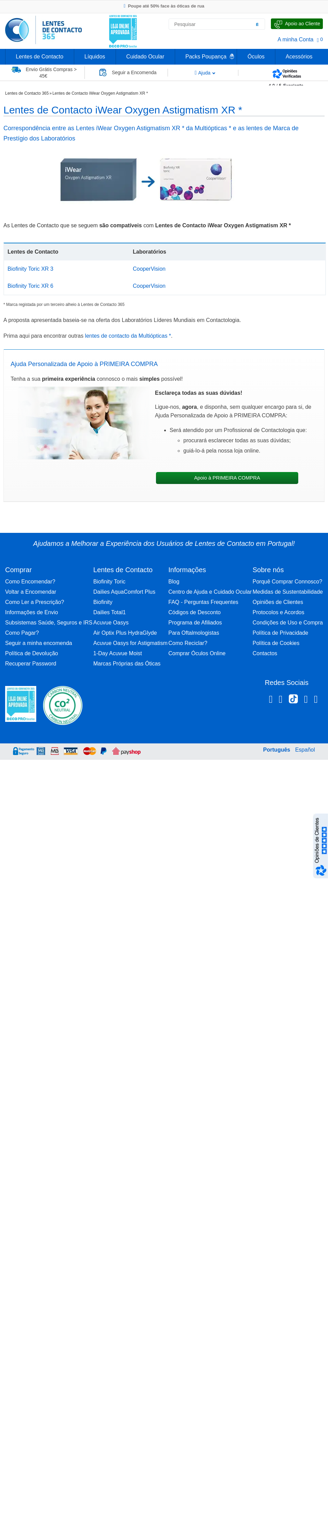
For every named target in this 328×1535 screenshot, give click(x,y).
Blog (173, 581)
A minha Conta (296, 39)
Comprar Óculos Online (196, 653)
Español (305, 750)
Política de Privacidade (280, 633)
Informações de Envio (31, 612)
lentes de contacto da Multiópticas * (127, 336)
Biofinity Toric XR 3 (30, 269)
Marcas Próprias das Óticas (127, 663)
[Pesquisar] (257, 24)
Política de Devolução (31, 653)
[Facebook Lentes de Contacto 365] (271, 700)
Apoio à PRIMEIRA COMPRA (227, 478)
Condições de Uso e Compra (287, 622)
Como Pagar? (22, 633)
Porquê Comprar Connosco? (287, 581)
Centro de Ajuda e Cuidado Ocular (210, 592)
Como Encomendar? (30, 581)
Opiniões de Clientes (277, 602)
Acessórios (299, 56)
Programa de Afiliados (195, 622)
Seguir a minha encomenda (38, 643)
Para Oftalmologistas (193, 633)
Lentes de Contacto (39, 56)
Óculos (256, 56)
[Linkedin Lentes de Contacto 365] (306, 700)
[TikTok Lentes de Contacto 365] (293, 701)
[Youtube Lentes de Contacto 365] (316, 700)
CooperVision (149, 269)
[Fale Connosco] (297, 23)
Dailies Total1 (109, 612)
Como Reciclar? (187, 643)
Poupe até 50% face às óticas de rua (164, 6)
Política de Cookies (275, 643)
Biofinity (103, 602)
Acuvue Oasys (111, 622)
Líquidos (94, 56)
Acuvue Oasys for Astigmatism (130, 643)
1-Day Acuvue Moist (117, 653)
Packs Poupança (205, 56)
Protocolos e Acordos (278, 612)
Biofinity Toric (109, 581)
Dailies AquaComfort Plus (124, 592)
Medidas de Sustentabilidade (287, 592)
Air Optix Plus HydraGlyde (125, 633)
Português (276, 750)
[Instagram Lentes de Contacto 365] (281, 700)
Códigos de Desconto (194, 612)
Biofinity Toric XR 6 (30, 286)
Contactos (264, 653)
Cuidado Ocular (145, 56)
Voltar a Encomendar (30, 592)
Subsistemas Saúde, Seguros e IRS (48, 622)
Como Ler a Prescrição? (34, 602)
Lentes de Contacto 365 (27, 93)
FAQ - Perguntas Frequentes (203, 602)
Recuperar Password (30, 663)
